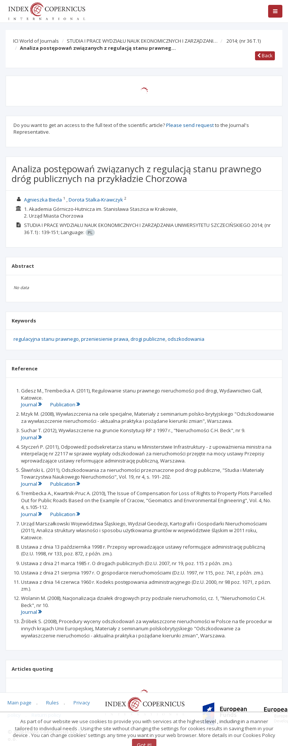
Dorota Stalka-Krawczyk (96, 199)
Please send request (190, 125)
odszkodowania (186, 339)
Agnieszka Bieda (43, 199)
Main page (20, 702)
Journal (32, 404)
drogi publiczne (147, 339)
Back (265, 55)
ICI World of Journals (36, 40)
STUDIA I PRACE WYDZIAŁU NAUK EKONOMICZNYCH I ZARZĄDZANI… (142, 40)
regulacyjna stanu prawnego (46, 339)
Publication (65, 404)
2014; (243, 40)
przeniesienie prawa (104, 339)
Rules (52, 702)
